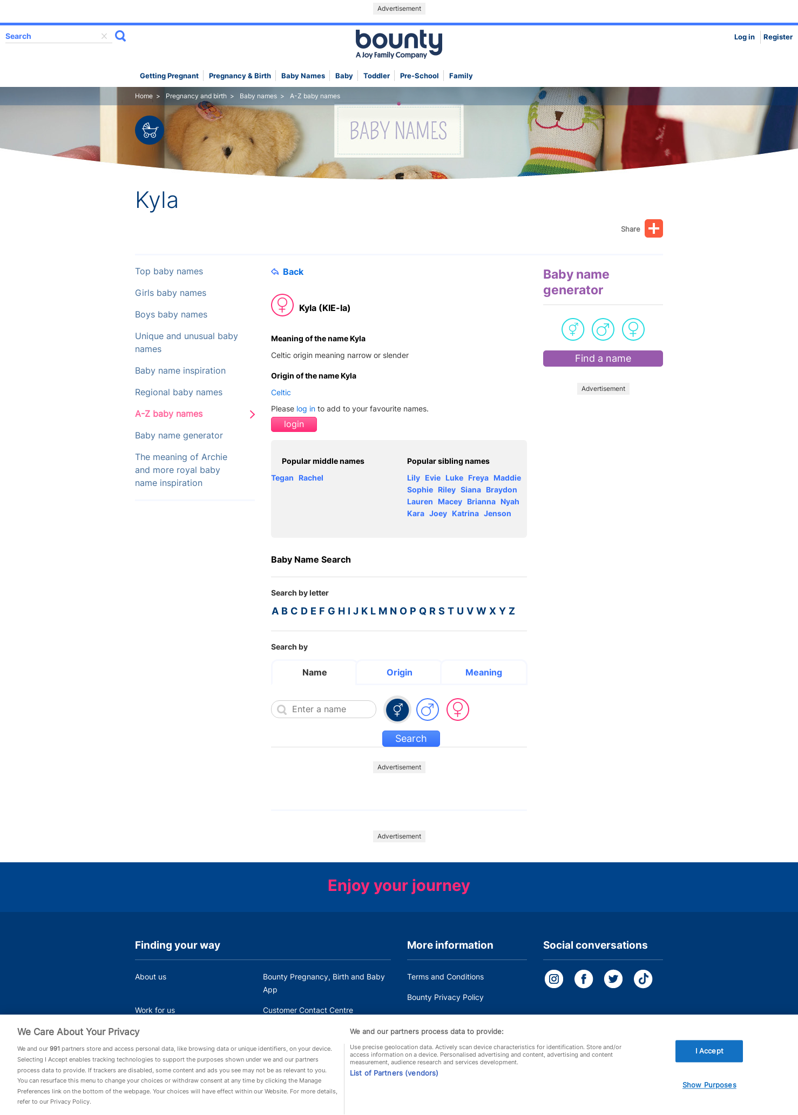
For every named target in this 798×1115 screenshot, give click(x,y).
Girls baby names (170, 293)
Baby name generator (179, 435)
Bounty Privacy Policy (445, 997)
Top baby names (169, 271)
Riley (447, 489)
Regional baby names (178, 392)
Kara (415, 513)
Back (287, 271)
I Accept (709, 1063)
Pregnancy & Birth (240, 76)
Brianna (481, 501)
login (294, 424)
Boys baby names (171, 314)
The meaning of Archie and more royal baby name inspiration (181, 470)
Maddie (507, 477)
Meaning (483, 672)
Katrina (465, 513)
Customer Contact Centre (308, 1010)
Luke (454, 477)
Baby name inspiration (180, 371)
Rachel (311, 477)
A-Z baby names (168, 414)
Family (461, 76)
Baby (344, 76)
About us (150, 976)
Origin (399, 672)
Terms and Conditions (445, 976)
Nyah (510, 501)
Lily (413, 477)
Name (314, 672)
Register (778, 37)
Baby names (303, 76)
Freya (478, 477)
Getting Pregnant (169, 76)
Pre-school (419, 76)
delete (104, 36)
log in (305, 408)
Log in (744, 37)
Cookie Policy (431, 1017)
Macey (450, 501)
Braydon (501, 489)
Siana (471, 489)
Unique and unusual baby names (186, 342)
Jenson (497, 513)
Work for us (155, 1010)
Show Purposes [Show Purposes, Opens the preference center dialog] (709, 1097)
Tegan (282, 477)
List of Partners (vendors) (394, 1086)
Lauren (420, 501)
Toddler (376, 76)
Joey (438, 513)
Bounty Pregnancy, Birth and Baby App (324, 983)
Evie (433, 477)
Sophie (420, 489)
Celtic (281, 392)
